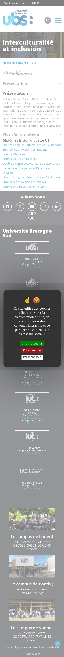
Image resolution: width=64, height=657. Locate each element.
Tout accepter (32, 344)
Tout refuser (32, 350)
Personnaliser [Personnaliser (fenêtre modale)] (32, 357)
